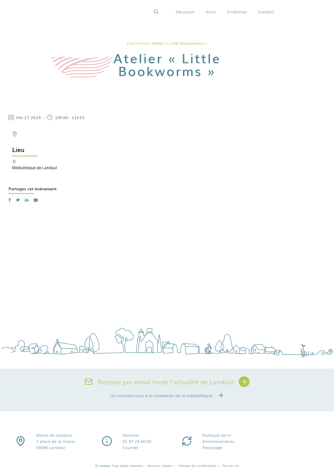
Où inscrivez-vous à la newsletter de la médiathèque (167, 395)
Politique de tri (216, 435)
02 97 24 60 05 (137, 441)
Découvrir (185, 11)
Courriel (130, 447)
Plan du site (230, 465)
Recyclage (212, 447)
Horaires (131, 435)
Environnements (218, 441)
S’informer (237, 11)
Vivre (211, 11)
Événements (138, 43)
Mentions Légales (161, 465)
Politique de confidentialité (199, 465)
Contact (266, 11)
